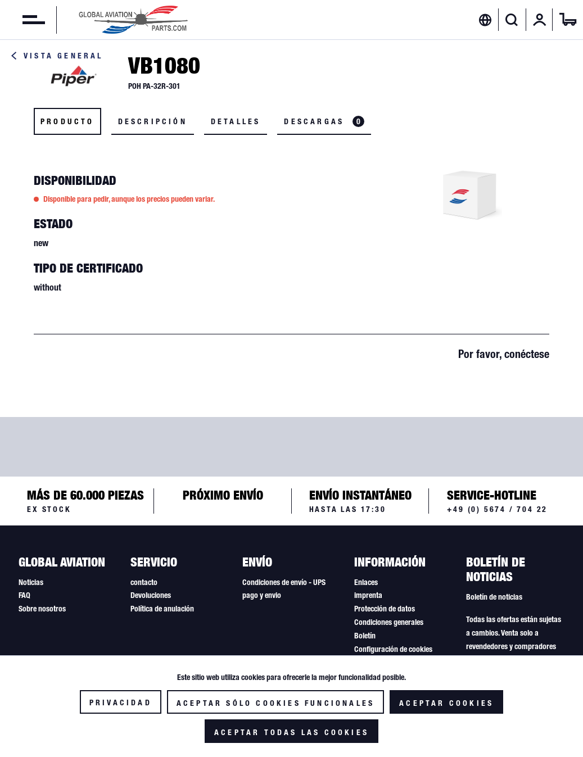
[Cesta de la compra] (568, 19)
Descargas (324, 121)
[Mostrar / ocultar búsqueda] (512, 19)
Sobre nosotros (42, 608)
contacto (143, 582)
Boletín (365, 635)
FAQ (24, 595)
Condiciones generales (388, 622)
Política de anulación (162, 608)
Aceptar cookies (446, 703)
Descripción (152, 121)
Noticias (31, 582)
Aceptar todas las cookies (291, 732)
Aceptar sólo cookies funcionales (275, 703)
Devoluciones (150, 595)
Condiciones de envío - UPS (284, 582)
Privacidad (120, 702)
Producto (67, 121)
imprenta (368, 595)
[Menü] (22, 19)
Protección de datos (384, 608)
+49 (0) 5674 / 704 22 (497, 509)
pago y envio (261, 595)
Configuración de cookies (393, 649)
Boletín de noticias (494, 596)
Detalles (236, 121)
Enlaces (366, 582)
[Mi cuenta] (539, 19)
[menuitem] (22, 19)
